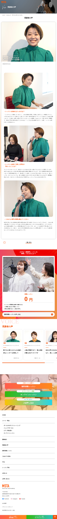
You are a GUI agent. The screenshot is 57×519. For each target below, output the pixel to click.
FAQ (3, 462)
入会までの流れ (6, 456)
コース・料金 (5, 420)
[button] (53, 345)
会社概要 (4, 503)
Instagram (14, 499)
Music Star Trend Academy (8, 486)
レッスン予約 (5, 467)
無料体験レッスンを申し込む (12, 314)
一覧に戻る (29, 242)
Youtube (22, 498)
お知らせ (4, 473)
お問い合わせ (5, 478)
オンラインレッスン (9, 433)
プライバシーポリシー (7, 506)
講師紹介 (4, 439)
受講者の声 (8, 15)
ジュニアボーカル (8, 428)
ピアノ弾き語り (8, 430)
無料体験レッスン (7, 450)
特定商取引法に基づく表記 (8, 510)
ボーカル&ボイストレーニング (12, 425)
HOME (3, 15)
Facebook (5, 499)
